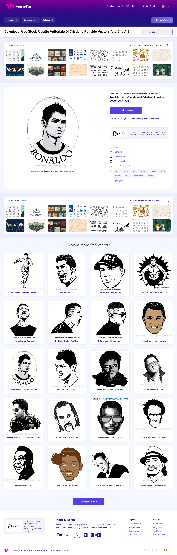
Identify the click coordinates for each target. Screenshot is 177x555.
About (120, 6)
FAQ (127, 6)
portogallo (119, 181)
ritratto (150, 176)
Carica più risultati (88, 501)
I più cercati (48, 20)
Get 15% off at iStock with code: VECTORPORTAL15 (147, 45)
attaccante (143, 171)
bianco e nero (139, 176)
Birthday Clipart (135, 535)
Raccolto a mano (30, 20)
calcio (117, 171)
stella (127, 176)
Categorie (12, 20)
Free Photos (157, 531)
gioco (126, 171)
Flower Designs (134, 528)
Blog (134, 6)
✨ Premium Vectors (162, 20)
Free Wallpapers (135, 524)
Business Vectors (135, 531)
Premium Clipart (159, 535)
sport (163, 171)
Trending (110, 6)
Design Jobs (157, 524)
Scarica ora (126, 110)
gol (134, 171)
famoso (118, 176)
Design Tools (157, 528)
